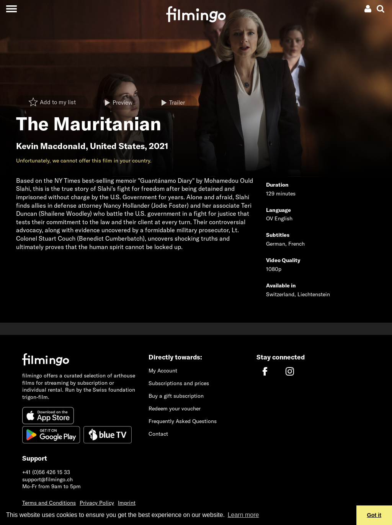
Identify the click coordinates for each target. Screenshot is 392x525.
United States (117, 146)
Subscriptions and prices (179, 383)
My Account (163, 370)
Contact (158, 433)
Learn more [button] (243, 515)
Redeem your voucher (175, 408)
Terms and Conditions (49, 502)
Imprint (127, 502)
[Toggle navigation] (11, 8)
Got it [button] (374, 515)
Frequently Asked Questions (183, 421)
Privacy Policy (97, 502)
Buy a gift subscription (176, 395)
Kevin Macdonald (51, 146)
